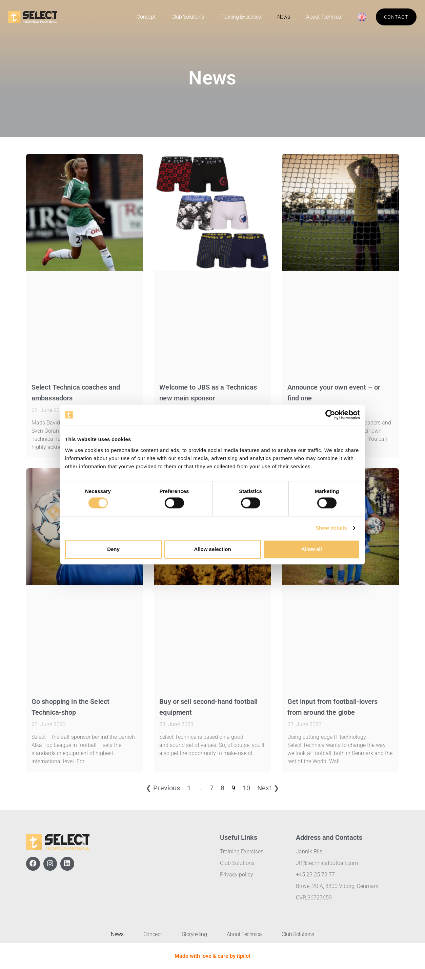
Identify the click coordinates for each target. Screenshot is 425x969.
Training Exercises (240, 17)
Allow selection (212, 549)
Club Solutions (187, 17)
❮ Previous (163, 788)
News (283, 17)
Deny (113, 549)
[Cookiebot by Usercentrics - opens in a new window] (330, 415)
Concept (146, 17)
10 (246, 788)
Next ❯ (268, 788)
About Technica (323, 17)
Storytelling (194, 934)
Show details (331, 528)
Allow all (311, 549)
